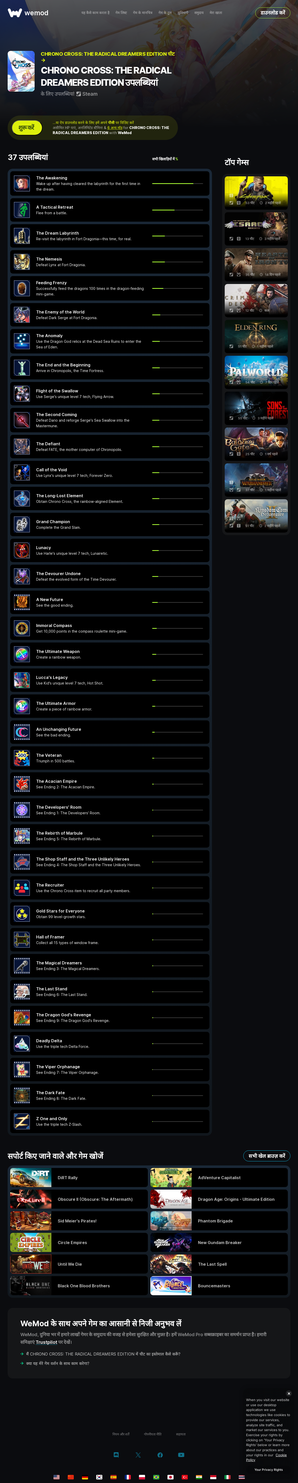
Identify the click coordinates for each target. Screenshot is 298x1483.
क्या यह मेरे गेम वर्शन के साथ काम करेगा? (57, 1363)
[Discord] (116, 1455)
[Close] (289, 1393)
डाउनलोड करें (273, 13)
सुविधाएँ (183, 12)
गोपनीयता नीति (152, 1434)
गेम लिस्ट (121, 12)
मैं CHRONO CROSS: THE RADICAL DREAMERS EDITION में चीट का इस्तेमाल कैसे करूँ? (103, 1354)
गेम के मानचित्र (142, 12)
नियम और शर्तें (120, 1434)
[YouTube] (181, 1455)
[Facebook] (160, 1455)
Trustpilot (46, 1342)
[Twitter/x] (138, 1455)
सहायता (181, 1434)
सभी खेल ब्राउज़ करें (267, 1156)
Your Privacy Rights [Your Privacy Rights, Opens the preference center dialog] (268, 1470)
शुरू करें (26, 127)
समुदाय (199, 12)
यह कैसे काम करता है (95, 12)
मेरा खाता (216, 12)
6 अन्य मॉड (114, 127)
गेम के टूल (165, 12)
